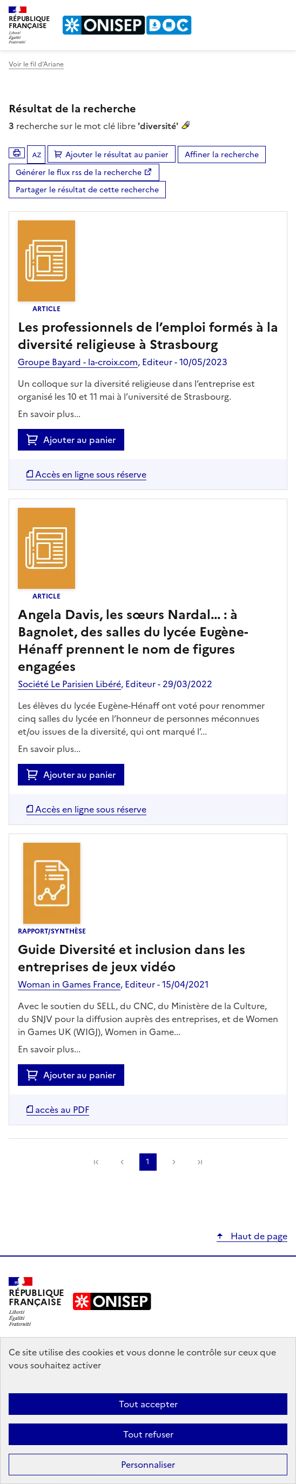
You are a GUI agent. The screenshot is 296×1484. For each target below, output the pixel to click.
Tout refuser (148, 1434)
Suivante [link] (174, 1162)
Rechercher (259, 13)
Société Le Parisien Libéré (69, 683)
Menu (281, 13)
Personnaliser (148, 1464)
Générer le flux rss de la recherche (79, 172)
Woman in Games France (69, 984)
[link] (96, 1162)
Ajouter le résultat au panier (117, 154)
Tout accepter (148, 1404)
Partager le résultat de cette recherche (87, 190)
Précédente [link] (122, 1162)
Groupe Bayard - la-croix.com (78, 361)
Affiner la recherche (222, 154)
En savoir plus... (49, 413)
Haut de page (257, 1236)
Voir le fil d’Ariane (36, 64)
